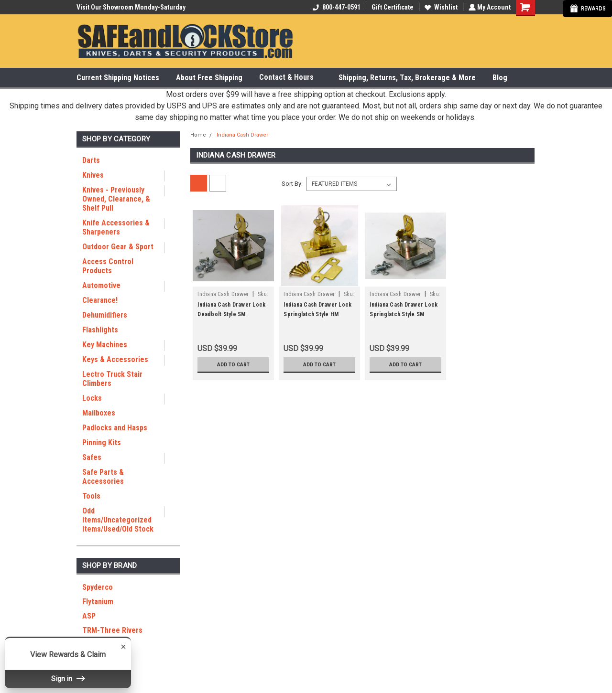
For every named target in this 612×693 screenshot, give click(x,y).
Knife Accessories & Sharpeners (116, 227)
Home (198, 135)
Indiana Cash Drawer (242, 135)
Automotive (101, 285)
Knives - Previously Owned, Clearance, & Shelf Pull (116, 199)
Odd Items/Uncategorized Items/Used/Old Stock (117, 519)
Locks (92, 398)
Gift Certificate (392, 7)
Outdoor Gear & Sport (117, 246)
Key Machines (104, 344)
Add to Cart (233, 364)
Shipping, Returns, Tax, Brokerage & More (407, 77)
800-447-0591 (336, 7)
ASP (89, 615)
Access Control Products (107, 266)
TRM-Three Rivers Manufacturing (112, 635)
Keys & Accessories (115, 359)
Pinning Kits (101, 442)
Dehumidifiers (104, 315)
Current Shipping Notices (117, 77)
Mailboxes (98, 412)
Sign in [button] (68, 678)
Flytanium (97, 601)
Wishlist (440, 7)
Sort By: (292, 183)
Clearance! (100, 300)
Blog (499, 77)
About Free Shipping (209, 77)
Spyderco (97, 587)
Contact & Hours (290, 78)
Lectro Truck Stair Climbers (112, 379)
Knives (93, 175)
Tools (91, 496)
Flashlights (100, 329)
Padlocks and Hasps (114, 427)
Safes (91, 457)
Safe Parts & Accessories (103, 477)
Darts (91, 160)
